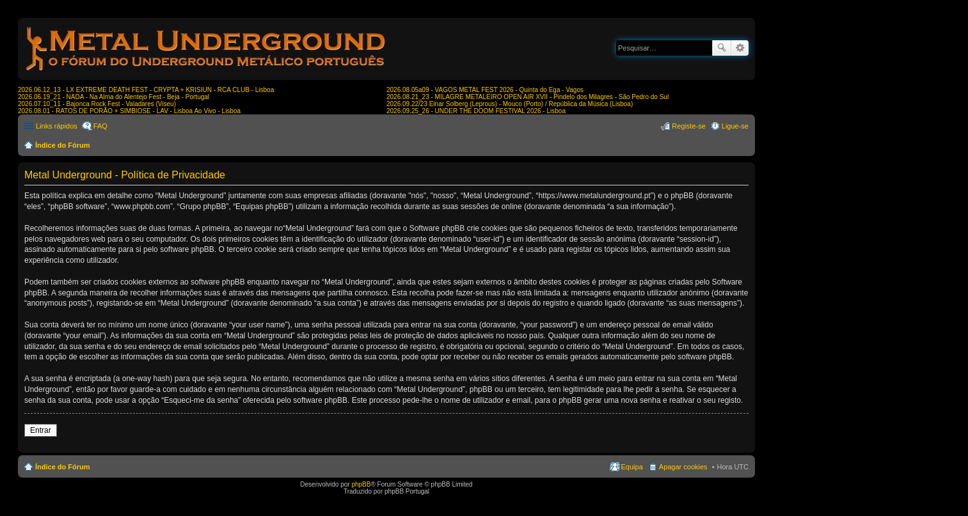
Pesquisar (721, 48)
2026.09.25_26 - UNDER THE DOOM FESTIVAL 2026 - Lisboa (476, 110)
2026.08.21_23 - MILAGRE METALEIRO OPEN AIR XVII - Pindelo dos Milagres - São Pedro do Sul (527, 96)
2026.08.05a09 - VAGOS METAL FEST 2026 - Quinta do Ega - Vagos (484, 89)
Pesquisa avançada (740, 48)
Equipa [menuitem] (632, 467)
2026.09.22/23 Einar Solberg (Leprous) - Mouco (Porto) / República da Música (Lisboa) (509, 103)
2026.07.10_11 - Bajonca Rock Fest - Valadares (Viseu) (97, 103)
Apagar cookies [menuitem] (683, 467)
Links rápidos (56, 126)
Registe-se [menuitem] (689, 126)
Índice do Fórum (62, 145)
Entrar (40, 430)
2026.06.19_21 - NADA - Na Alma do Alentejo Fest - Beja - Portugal (113, 96)
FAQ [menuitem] (100, 126)
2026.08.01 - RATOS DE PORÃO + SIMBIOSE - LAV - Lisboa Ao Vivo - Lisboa (129, 110)
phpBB (360, 484)
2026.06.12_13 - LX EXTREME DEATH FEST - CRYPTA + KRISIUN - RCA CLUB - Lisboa (146, 89)
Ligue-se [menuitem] (735, 126)
